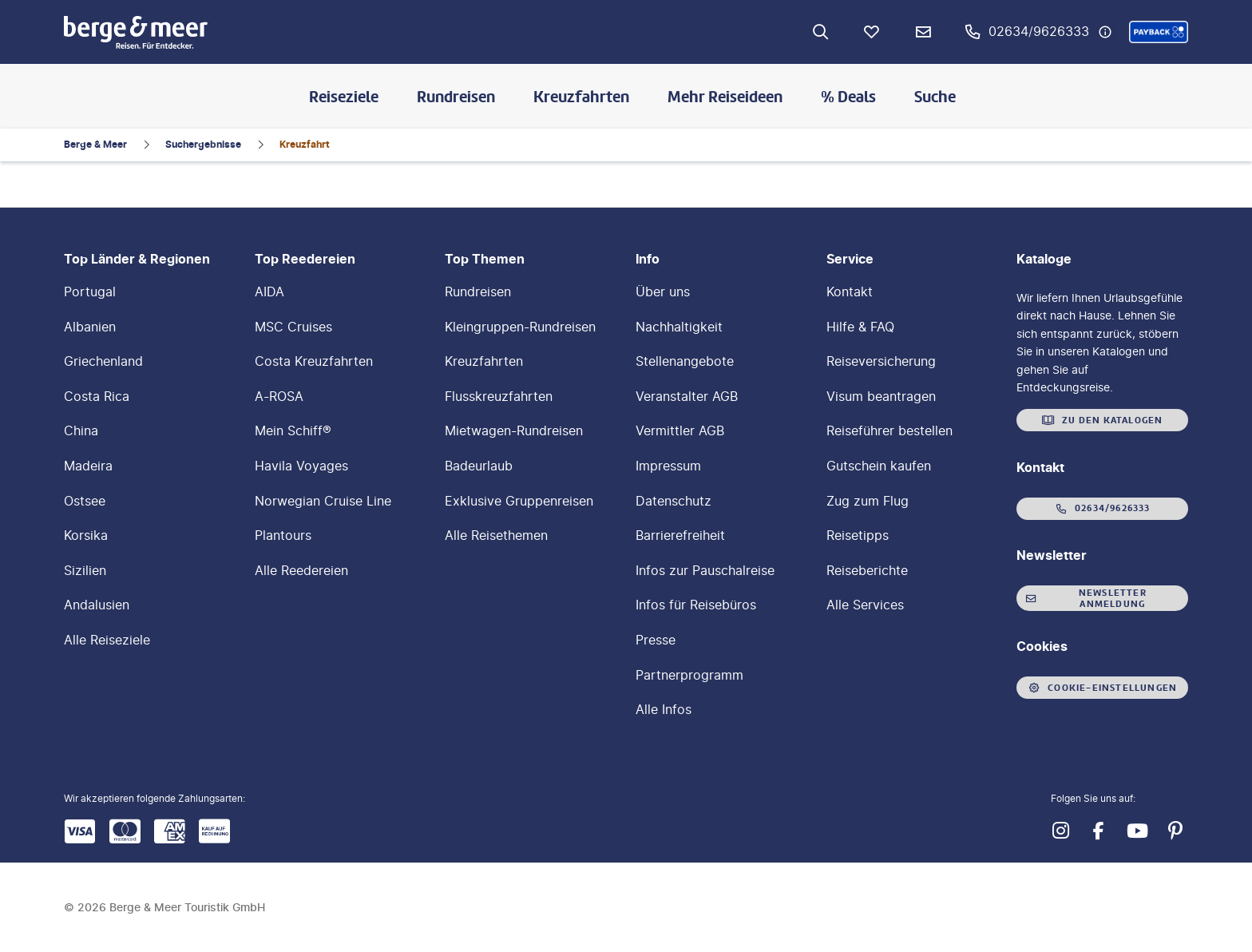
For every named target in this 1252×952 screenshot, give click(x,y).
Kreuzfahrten (581, 96)
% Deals (848, 96)
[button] (1158, 32)
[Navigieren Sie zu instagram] (1060, 830)
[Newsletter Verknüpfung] (923, 32)
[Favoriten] (872, 32)
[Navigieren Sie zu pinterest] (1175, 830)
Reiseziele (343, 96)
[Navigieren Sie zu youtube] (1137, 830)
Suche (935, 96)
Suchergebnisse (203, 144)
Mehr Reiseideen (725, 96)
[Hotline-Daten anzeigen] (1105, 32)
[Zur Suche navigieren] (821, 32)
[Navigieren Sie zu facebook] (1098, 830)
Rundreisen (456, 96)
